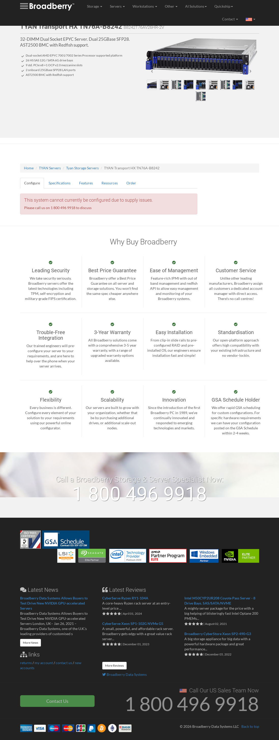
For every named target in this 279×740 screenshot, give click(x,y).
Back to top (250, 726)
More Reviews (114, 665)
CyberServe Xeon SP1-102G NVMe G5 (132, 623)
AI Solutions (196, 6)
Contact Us (57, 701)
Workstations (145, 6)
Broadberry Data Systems (124, 674)
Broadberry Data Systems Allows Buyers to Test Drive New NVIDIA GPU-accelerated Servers (54, 603)
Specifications (59, 183)
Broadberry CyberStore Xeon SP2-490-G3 (217, 634)
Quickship (223, 6)
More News (30, 643)
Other (171, 6)
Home (29, 168)
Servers (117, 6)
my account (44, 663)
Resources (109, 183)
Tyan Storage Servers (82, 168)
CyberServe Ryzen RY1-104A (125, 598)
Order (131, 183)
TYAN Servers (50, 168)
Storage (94, 6)
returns (26, 663)
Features (86, 183)
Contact (230, 19)
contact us (64, 663)
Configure (32, 183)
